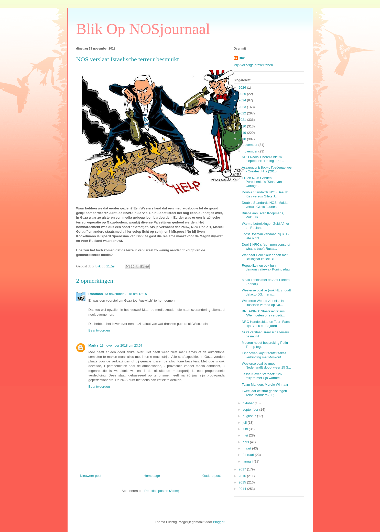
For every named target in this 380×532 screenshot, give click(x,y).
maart (247, 448)
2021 (243, 120)
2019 (243, 133)
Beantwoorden (99, 330)
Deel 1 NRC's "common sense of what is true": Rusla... (266, 247)
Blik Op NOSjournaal (143, 28)
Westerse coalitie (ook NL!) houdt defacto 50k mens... (266, 292)
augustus (250, 416)
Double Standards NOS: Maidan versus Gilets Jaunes (265, 205)
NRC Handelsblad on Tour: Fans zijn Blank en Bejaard (266, 324)
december (250, 145)
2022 (243, 113)
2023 (243, 107)
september (251, 409)
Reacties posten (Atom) (161, 491)
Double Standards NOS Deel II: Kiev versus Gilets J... (265, 194)
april (246, 442)
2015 (243, 482)
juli (245, 422)
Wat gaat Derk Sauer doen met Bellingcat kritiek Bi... (265, 257)
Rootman (96, 294)
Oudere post (211, 476)
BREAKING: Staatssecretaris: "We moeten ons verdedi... (264, 313)
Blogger (218, 522)
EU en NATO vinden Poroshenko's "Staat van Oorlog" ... (262, 182)
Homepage (152, 476)
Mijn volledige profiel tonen (253, 65)
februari (249, 455)
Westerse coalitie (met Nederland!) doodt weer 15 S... (266, 366)
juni (246, 429)
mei (246, 435)
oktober (249, 403)
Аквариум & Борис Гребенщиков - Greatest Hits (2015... (267, 169)
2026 (243, 87)
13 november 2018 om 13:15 (125, 294)
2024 (243, 100)
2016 (243, 476)
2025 (243, 94)
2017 (243, 469)
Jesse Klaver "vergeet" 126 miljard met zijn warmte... (262, 376)
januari (248, 461)
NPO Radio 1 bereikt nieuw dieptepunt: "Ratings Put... (263, 159)
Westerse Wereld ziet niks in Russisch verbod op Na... (263, 303)
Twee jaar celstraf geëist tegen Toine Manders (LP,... (264, 393)
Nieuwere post (90, 476)
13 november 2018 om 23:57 (121, 345)
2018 (243, 139)
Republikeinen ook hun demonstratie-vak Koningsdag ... (266, 269)
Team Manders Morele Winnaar (265, 384)
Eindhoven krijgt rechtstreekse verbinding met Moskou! (264, 355)
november (250, 151)
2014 (243, 489)
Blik (242, 58)
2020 (243, 126)
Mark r (94, 345)
